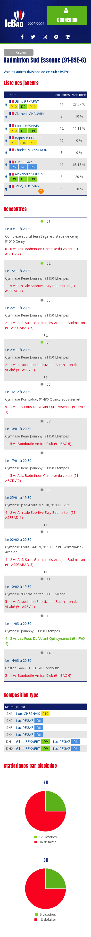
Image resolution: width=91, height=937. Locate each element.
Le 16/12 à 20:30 (18, 391)
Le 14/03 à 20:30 (18, 660)
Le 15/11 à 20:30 (18, 270)
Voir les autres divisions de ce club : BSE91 (37, 72)
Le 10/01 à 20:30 (18, 428)
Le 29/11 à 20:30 (18, 349)
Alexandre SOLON (29, 174)
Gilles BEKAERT (27, 101)
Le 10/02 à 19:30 (18, 586)
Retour (20, 52)
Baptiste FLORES (28, 137)
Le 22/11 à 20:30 (18, 307)
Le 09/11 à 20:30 (18, 228)
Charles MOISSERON (31, 150)
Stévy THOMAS (27, 186)
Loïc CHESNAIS (27, 125)
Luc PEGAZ (23, 162)
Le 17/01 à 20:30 (18, 460)
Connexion (67, 15)
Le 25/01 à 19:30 (18, 497)
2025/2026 (36, 23)
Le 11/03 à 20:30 (18, 623)
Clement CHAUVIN (29, 113)
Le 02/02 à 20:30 (18, 539)
